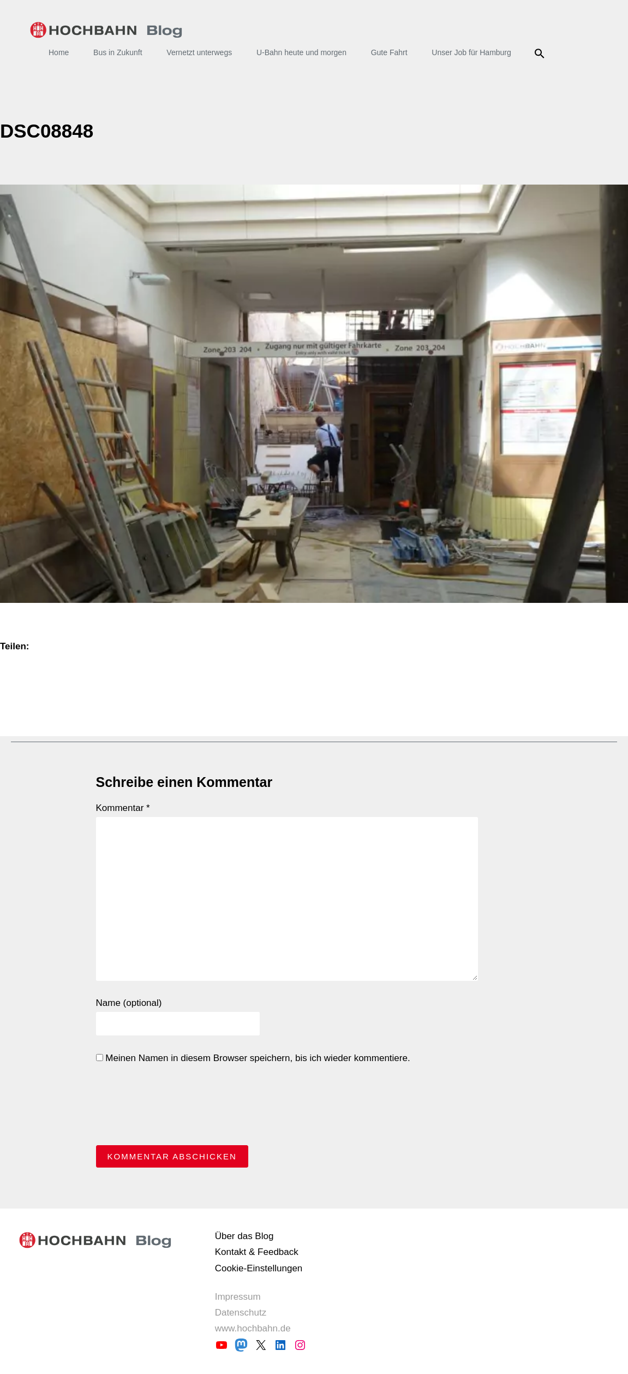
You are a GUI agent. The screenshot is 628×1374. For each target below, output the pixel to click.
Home (59, 52)
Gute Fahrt (389, 52)
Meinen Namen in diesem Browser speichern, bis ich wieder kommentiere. (253, 1058)
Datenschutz (241, 1312)
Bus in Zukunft (117, 52)
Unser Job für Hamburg (471, 52)
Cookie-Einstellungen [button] (259, 1268)
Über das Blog (244, 1236)
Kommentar (123, 808)
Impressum (238, 1297)
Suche (541, 53)
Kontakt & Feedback (256, 1252)
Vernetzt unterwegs (199, 52)
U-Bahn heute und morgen (301, 52)
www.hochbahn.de (253, 1328)
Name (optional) (129, 1003)
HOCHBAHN (106, 30)
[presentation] (179, 1107)
